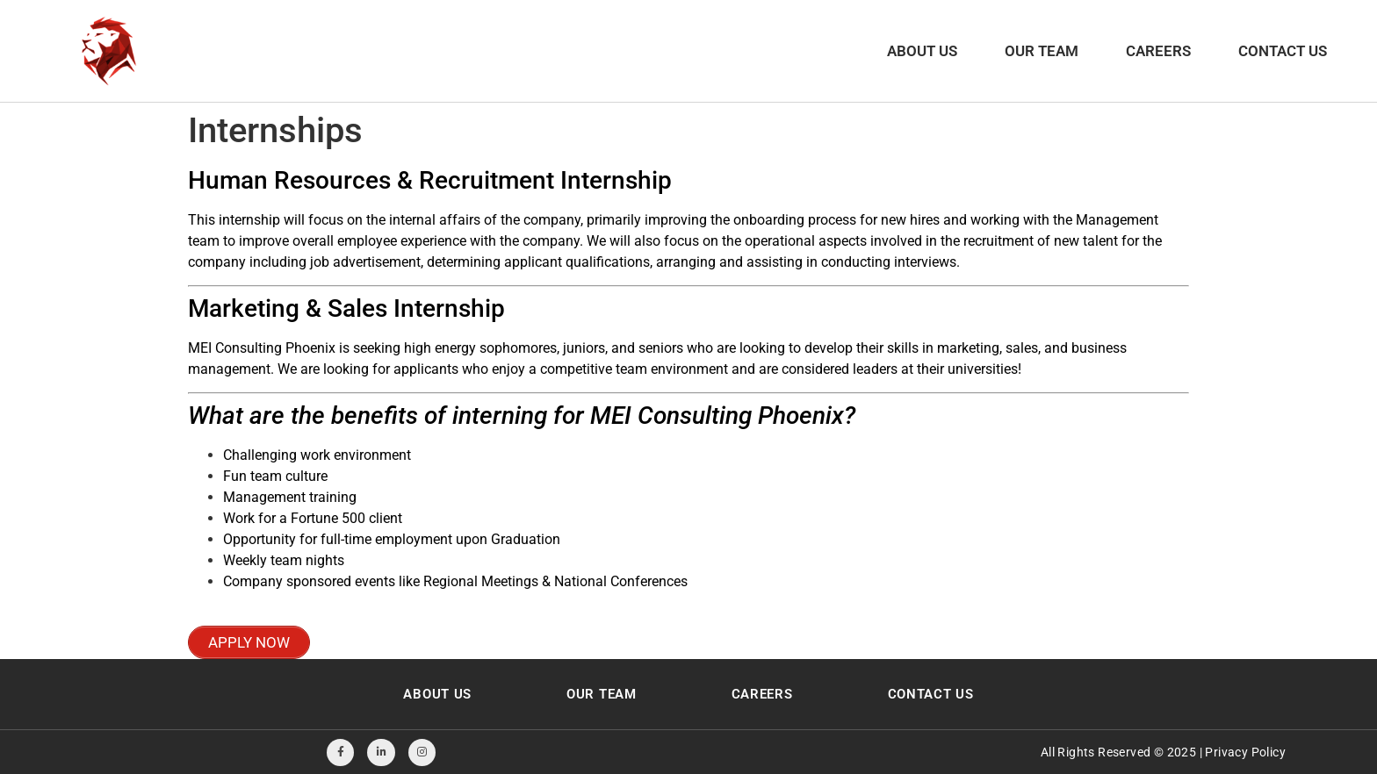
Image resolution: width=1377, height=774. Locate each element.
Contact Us (1282, 51)
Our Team (1041, 51)
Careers (1158, 51)
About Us (922, 51)
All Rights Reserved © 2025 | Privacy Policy (1163, 752)
